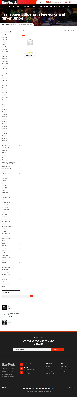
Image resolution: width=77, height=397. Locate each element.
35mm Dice (4, 133)
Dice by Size (4, 185)
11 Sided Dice (5, 54)
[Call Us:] (21, 372)
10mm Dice (4, 109)
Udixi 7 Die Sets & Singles (7, 284)
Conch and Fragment (6, 168)
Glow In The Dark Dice (6, 197)
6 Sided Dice (4, 42)
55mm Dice (4, 140)
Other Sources (5, 255)
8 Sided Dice (4, 46)
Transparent (4, 279)
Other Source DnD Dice (6, 252)
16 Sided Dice (5, 66)
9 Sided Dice (4, 49)
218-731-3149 (27, 373)
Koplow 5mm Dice (6, 143)
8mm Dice (4, 107)
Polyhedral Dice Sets (6, 257)
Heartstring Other (5, 204)
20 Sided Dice (5, 75)
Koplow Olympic (5, 224)
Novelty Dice (4, 250)
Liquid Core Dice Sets (6, 238)
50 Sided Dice (5, 97)
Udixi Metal (4, 286)
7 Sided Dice (4, 44)
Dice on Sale (4, 187)
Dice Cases (4, 175)
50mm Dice (4, 138)
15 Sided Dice (5, 63)
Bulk (3, 157)
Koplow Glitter (5, 219)
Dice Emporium (5, 178)
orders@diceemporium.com (55, 2)
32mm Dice (4, 128)
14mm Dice (4, 114)
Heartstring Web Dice (6, 209)
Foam (3, 195)
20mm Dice (4, 121)
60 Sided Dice (5, 99)
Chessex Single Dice (6, 166)
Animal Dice (4, 152)
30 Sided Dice (5, 92)
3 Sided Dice (4, 34)
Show (72, 30)
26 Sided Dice (5, 87)
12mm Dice (4, 111)
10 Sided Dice (5, 51)
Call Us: (26, 372)
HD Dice (3, 199)
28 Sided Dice (5, 90)
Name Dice (4, 248)
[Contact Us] (47, 2)
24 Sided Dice (5, 82)
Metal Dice (4, 245)
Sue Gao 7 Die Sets (6, 269)
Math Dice (4, 240)
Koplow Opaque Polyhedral (7, 226)
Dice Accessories (5, 173)
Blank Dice (4, 155)
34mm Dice (4, 131)
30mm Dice (4, 126)
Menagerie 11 (5, 243)
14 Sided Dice (5, 61)
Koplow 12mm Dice (6, 145)
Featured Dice (5, 192)
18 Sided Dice (5, 70)
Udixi (3, 281)
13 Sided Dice (5, 58)
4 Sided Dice (4, 37)
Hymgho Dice (5, 212)
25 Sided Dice (5, 85)
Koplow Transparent (6, 233)
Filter (31, 296)
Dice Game (4, 180)
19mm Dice (4, 119)
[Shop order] (65, 30)
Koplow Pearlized (5, 228)
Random (3, 264)
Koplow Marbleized (6, 221)
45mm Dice (4, 135)
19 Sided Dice (5, 73)
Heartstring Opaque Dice (7, 202)
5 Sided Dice (4, 39)
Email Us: (26, 367)
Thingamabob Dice (6, 274)
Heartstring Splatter (6, 207)
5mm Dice (4, 104)
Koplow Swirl (4, 231)
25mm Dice (4, 123)
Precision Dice (5, 260)
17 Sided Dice (5, 68)
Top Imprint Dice (5, 276)
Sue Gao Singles (5, 272)
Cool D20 (4, 171)
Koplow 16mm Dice (6, 147)
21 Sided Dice (5, 78)
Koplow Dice (4, 216)
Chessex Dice (4, 159)
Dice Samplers (5, 183)
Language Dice (5, 236)
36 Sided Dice (5, 95)
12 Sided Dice (5, 56)
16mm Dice (4, 116)
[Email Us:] (21, 368)
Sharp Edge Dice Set (6, 267)
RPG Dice (4, 262)
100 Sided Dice (5, 102)
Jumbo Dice (4, 214)
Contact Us (51, 1)
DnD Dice (4, 190)
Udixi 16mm (4, 150)
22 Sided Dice (5, 80)
